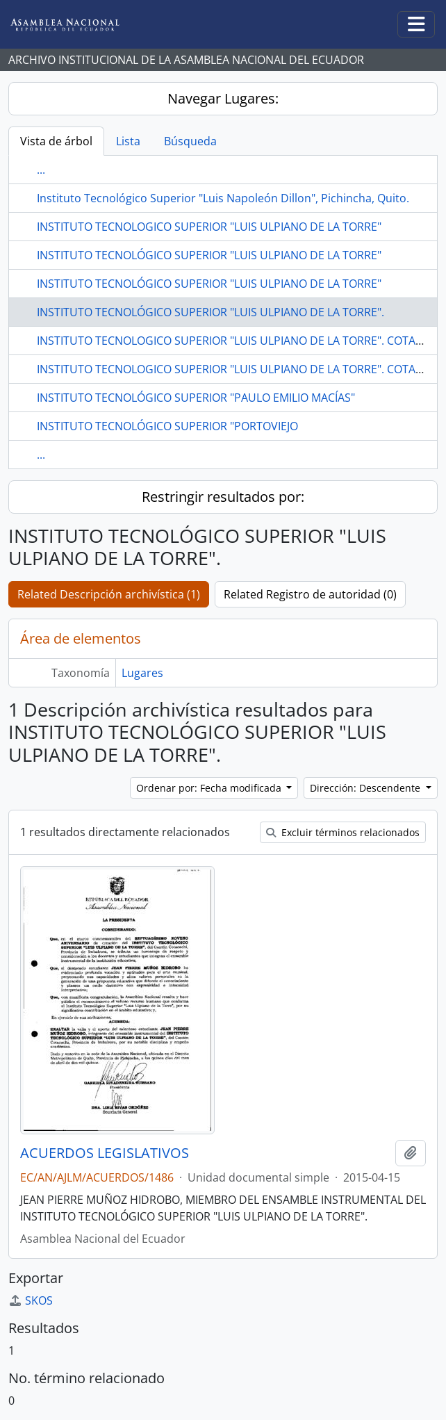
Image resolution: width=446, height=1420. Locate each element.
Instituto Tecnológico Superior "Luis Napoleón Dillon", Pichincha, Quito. (223, 198)
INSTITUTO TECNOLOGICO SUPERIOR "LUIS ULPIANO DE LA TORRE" (209, 226)
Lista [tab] (128, 141)
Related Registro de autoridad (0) (310, 594)
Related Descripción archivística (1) (108, 594)
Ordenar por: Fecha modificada (210, 787)
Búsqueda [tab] (190, 141)
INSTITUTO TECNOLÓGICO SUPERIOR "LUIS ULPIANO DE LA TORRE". (210, 312)
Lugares (142, 672)
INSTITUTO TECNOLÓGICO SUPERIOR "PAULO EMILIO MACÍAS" (196, 397)
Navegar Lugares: (223, 98)
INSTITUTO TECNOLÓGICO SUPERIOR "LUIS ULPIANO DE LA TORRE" (209, 255)
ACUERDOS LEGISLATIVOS (104, 1153)
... (41, 169)
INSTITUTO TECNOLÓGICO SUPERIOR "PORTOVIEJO (167, 426)
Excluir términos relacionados (343, 832)
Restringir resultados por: (223, 496)
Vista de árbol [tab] (56, 141)
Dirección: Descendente (366, 787)
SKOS (30, 1300)
